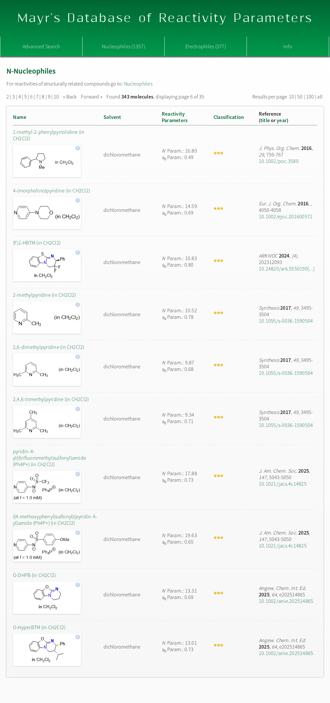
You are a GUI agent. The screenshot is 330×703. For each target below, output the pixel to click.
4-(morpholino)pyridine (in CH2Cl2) (51, 190)
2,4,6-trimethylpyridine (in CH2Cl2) (51, 399)
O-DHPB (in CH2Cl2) (34, 575)
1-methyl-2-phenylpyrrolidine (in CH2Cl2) (49, 135)
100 (310, 96)
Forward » (91, 96)
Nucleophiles (138, 83)
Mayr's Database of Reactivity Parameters (165, 18)
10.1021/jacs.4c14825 (283, 483)
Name (19, 117)
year (282, 120)
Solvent (112, 117)
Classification (229, 117)
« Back (70, 96)
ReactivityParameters (175, 116)
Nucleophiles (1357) (123, 46)
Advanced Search (41, 46)
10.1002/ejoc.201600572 (286, 216)
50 (299, 96)
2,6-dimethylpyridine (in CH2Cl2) (48, 347)
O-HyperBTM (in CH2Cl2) (39, 627)
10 (56, 96)
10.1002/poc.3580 (279, 161)
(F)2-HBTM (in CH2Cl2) (36, 242)
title (265, 120)
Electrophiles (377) (205, 46)
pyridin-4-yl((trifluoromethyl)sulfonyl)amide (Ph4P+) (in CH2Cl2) (49, 457)
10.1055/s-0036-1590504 (286, 320)
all (320, 96)
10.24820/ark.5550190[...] (286, 268)
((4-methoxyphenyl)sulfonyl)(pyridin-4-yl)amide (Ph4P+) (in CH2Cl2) (55, 519)
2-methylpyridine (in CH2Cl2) (44, 295)
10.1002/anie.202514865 (286, 601)
